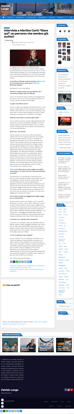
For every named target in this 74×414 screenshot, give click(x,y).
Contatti (59, 406)
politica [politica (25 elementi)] (61, 268)
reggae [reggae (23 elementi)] (61, 276)
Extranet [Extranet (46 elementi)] (61, 234)
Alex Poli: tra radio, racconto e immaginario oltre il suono (64, 351)
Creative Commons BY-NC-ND (15, 366)
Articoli (10, 17)
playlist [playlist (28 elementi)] (61, 262)
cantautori (16, 42)
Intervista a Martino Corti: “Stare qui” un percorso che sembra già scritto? (26, 33)
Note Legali (68, 406)
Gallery (52, 17)
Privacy (69, 401)
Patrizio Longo (5, 7)
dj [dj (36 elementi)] (64, 225)
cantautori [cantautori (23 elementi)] (62, 217)
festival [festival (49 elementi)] (61, 236)
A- (2, 406)
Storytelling (31, 17)
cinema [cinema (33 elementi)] (61, 220)
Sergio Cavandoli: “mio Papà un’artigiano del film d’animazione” (64, 170)
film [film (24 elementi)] (60, 243)
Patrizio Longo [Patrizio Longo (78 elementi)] (64, 260)
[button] (71, 17)
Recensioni (42, 17)
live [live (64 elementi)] (60, 252)
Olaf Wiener (61, 158)
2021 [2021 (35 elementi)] (60, 212)
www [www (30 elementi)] (60, 295)
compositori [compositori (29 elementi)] (62, 223)
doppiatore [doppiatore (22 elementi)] (62, 228)
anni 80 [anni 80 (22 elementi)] (65, 214)
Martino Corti (22, 42)
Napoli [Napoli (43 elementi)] (61, 254)
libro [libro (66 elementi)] (66, 249)
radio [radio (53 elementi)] (68, 271)
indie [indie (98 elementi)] (60, 246)
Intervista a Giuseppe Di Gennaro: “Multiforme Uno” (64, 196)
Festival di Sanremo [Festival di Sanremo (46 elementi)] (62, 239)
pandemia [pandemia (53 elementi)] (62, 257)
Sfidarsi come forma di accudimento (45, 350)
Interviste (19, 17)
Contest (46, 401)
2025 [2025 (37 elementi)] (60, 214)
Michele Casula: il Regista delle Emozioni (64, 189)
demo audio (67, 91)
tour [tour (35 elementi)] (68, 288)
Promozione (54, 401)
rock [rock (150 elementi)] (66, 276)
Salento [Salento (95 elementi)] (61, 279)
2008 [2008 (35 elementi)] (60, 209)
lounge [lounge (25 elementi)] (65, 252)
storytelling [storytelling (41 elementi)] (62, 282)
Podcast (60, 346)
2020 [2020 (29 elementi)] (64, 209)
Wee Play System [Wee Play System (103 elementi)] (62, 291)
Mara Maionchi (37, 70)
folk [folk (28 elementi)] (64, 243)
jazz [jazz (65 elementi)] (65, 246)
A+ (2, 400)
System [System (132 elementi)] (61, 285)
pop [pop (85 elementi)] (66, 268)
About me (51, 406)
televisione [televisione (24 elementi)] (62, 288)
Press (62, 401)
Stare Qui (31, 42)
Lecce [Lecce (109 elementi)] (61, 249)
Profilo (60, 17)
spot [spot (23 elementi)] (67, 279)
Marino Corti (41, 81)
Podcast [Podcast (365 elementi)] (62, 265)
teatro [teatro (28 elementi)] (68, 285)
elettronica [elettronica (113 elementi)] (63, 231)
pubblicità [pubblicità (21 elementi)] (61, 271)
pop (27, 42)
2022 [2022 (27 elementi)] (64, 212)
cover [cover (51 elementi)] (60, 225)
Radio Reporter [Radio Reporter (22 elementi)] (63, 274)
